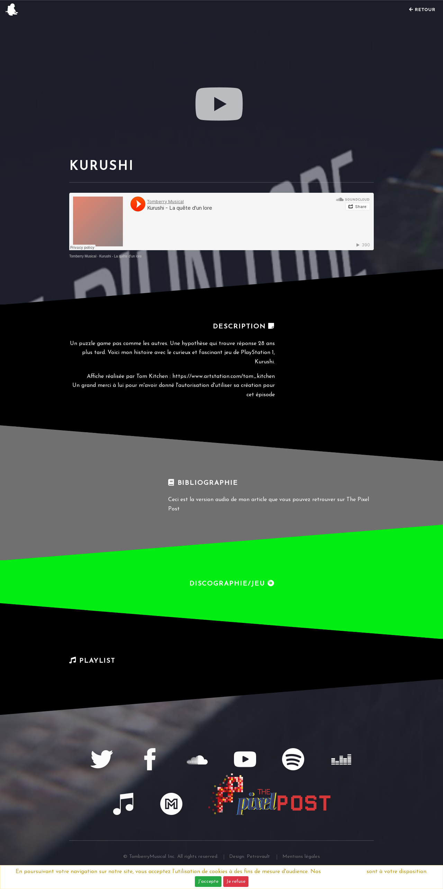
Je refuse (235, 881)
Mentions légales (344, 871)
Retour (422, 9)
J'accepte (208, 881)
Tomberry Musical (82, 256)
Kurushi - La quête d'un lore (120, 256)
